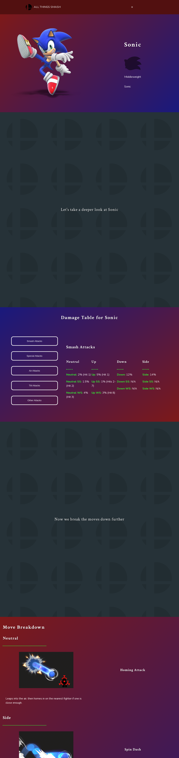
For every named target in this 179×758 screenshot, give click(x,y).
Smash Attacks (34, 341)
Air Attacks (34, 370)
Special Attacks (34, 356)
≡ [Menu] (132, 7)
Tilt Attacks (34, 385)
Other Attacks (34, 400)
